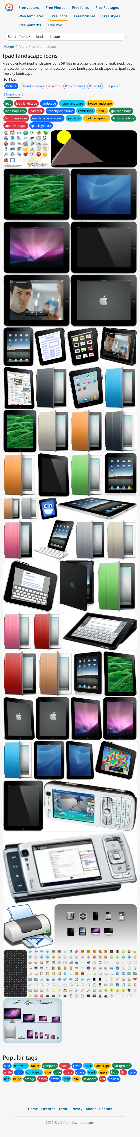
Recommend (74, 86)
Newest (53, 86)
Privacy (76, 1109)
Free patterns (30, 25)
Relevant (95, 86)
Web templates (31, 16)
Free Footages (107, 7)
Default (11, 86)
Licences (48, 1109)
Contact (105, 1109)
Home (9, 46)
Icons (22, 46)
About (91, 1109)
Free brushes (84, 16)
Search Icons (18, 36)
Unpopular (13, 94)
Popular (113, 86)
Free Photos (55, 7)
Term (63, 1109)
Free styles (111, 16)
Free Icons (58, 16)
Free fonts (80, 7)
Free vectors (29, 7)
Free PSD (55, 25)
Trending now (32, 86)
